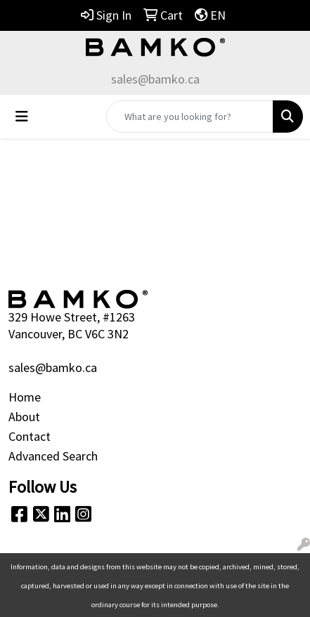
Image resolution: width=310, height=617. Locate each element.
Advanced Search (53, 456)
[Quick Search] (189, 116)
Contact (29, 436)
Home (24, 397)
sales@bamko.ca (155, 79)
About (24, 417)
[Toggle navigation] (22, 116)
